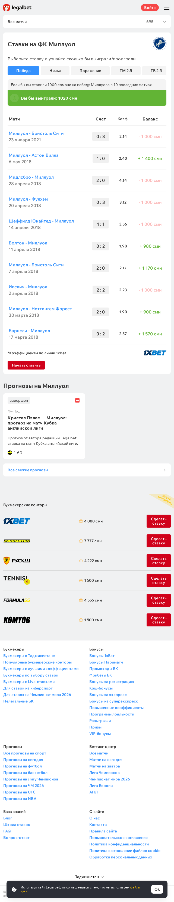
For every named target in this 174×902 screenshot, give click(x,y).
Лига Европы (101, 785)
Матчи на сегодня (105, 759)
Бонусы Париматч (106, 662)
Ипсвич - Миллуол (28, 287)
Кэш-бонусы (101, 688)
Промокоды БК (103, 668)
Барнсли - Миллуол (29, 330)
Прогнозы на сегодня (23, 759)
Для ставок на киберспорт (28, 688)
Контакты (98, 824)
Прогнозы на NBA (19, 798)
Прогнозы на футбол (22, 766)
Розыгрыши (100, 720)
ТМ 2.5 (126, 70)
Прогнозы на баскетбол (25, 772)
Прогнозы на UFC (19, 792)
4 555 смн (92, 600)
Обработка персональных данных (120, 857)
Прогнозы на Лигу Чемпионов (30, 779)
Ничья (55, 70)
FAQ (7, 831)
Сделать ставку (158, 560)
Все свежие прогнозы (28, 470)
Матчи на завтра (104, 766)
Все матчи (98, 753)
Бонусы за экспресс (108, 694)
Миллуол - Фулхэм (28, 199)
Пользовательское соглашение (118, 837)
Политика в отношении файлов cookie (124, 850)
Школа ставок (16, 824)
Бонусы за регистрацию (111, 681)
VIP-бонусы (100, 733)
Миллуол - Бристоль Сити (36, 133)
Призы (95, 727)
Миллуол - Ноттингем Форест (40, 308)
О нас (94, 818)
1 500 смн (92, 580)
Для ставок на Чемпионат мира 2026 (37, 694)
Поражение (90, 70)
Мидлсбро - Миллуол (31, 177)
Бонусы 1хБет (102, 655)
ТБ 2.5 (156, 70)
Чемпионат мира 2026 (109, 779)
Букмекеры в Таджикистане (29, 655)
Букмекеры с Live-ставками (29, 681)
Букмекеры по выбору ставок (30, 675)
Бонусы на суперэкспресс (113, 701)
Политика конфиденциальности (119, 844)
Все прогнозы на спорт (24, 753)
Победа (23, 70)
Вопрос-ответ (16, 837)
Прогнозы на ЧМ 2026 (23, 785)
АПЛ (93, 792)
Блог (7, 818)
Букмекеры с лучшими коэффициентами (40, 668)
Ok (157, 889)
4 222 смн (92, 560)
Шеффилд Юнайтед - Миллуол (41, 221)
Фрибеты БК (100, 675)
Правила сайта (103, 831)
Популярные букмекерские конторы (37, 662)
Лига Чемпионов (104, 772)
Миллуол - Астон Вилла (34, 155)
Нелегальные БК (18, 701)
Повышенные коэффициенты (116, 707)
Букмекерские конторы (25, 504)
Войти (150, 7)
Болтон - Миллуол (28, 243)
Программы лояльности (111, 714)
